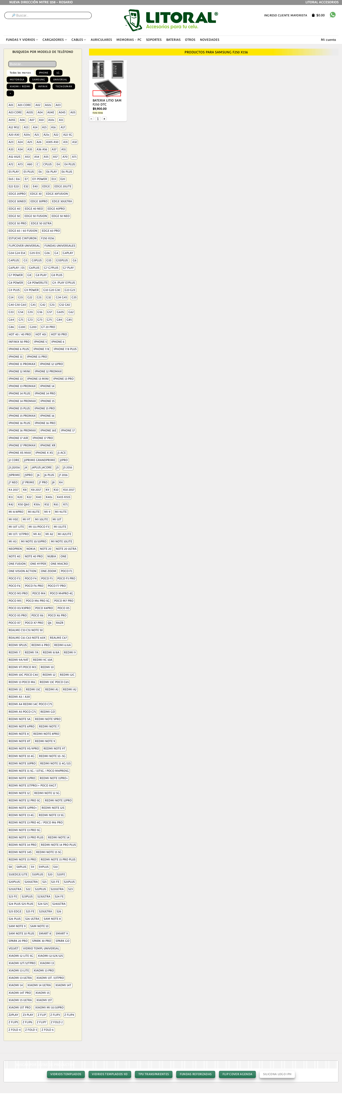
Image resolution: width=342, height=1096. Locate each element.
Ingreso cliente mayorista (285, 15)
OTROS (190, 40)
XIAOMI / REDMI (20, 86)
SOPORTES (154, 40)
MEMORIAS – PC (129, 40)
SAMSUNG (38, 79)
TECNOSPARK (64, 86)
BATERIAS (173, 40)
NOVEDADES (209, 40)
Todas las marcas (20, 72)
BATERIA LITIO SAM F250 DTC (107, 102)
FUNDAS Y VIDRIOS (22, 39)
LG (58, 72)
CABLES (78, 39)
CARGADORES (55, 39)
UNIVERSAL (60, 79)
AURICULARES (101, 40)
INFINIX (43, 86)
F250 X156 (98, 113)
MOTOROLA (17, 79)
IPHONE (43, 72)
